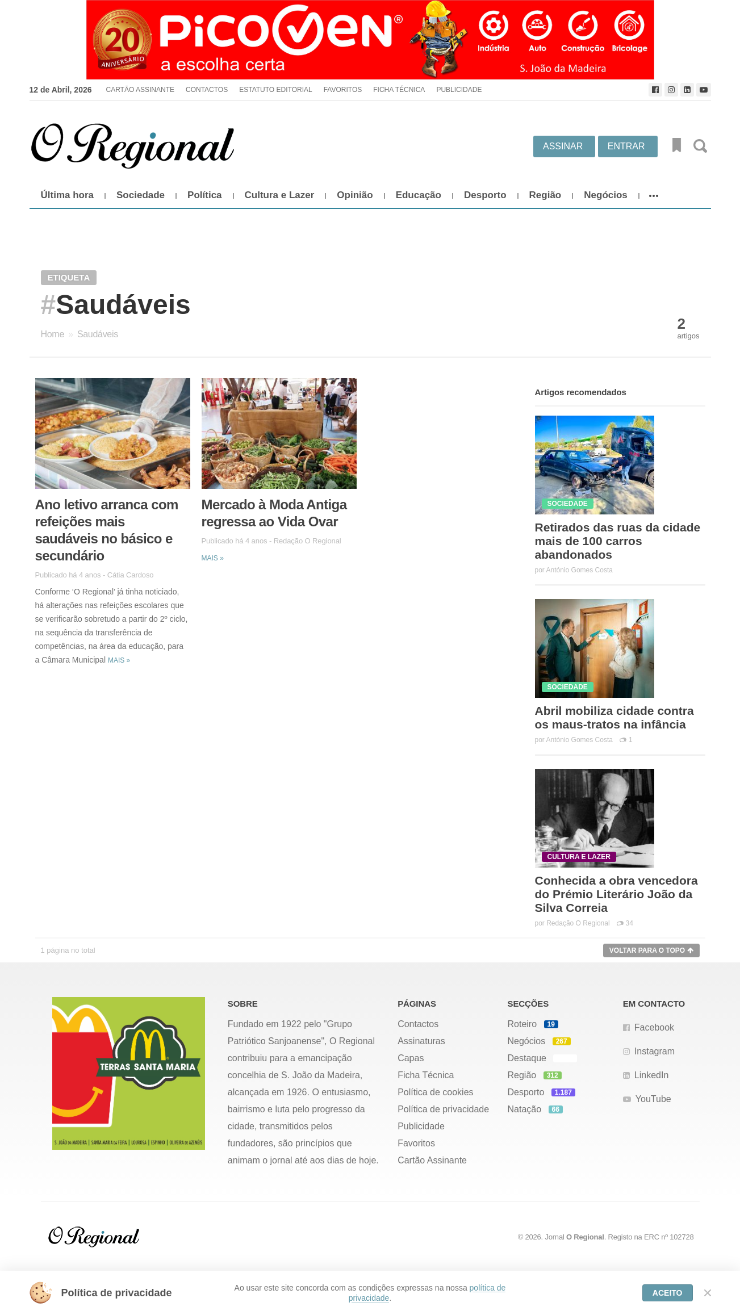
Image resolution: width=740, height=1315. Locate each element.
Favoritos (343, 90)
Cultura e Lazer (280, 195)
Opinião (355, 195)
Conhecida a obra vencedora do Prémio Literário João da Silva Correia (616, 894)
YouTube (653, 1099)
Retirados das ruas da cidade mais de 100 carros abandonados (618, 541)
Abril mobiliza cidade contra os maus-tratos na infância (614, 717)
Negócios (606, 195)
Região (545, 195)
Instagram (654, 1051)
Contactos (207, 90)
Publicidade (459, 90)
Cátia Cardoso (130, 575)
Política (204, 195)
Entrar (626, 146)
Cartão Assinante (140, 90)
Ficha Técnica (399, 90)
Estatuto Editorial (275, 90)
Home (52, 334)
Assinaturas (421, 1041)
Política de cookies (435, 1092)
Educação (418, 195)
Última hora (67, 195)
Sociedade (140, 195)
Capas (411, 1058)
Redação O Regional (307, 541)
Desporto (485, 195)
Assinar (563, 146)
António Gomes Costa (579, 570)
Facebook (654, 1027)
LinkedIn (651, 1075)
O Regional (585, 1237)
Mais (119, 660)
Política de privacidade (443, 1109)
